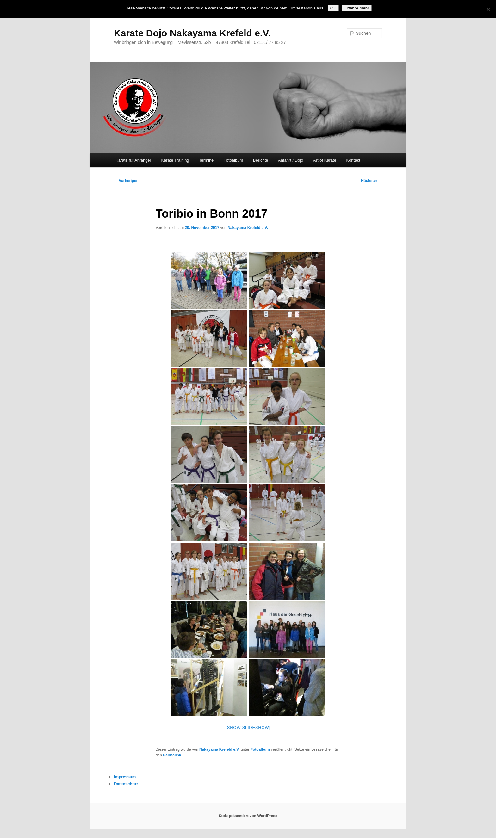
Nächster (371, 180)
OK (333, 8)
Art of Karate (324, 160)
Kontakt (353, 160)
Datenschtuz (126, 783)
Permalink (172, 755)
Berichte (260, 160)
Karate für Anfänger (133, 160)
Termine (206, 160)
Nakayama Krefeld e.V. (247, 227)
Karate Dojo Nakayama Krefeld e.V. (192, 33)
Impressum (125, 776)
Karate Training (175, 160)
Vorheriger (126, 180)
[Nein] (488, 9)
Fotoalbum (233, 160)
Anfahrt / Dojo (290, 160)
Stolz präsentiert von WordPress (248, 816)
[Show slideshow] (248, 727)
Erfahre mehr (356, 8)
